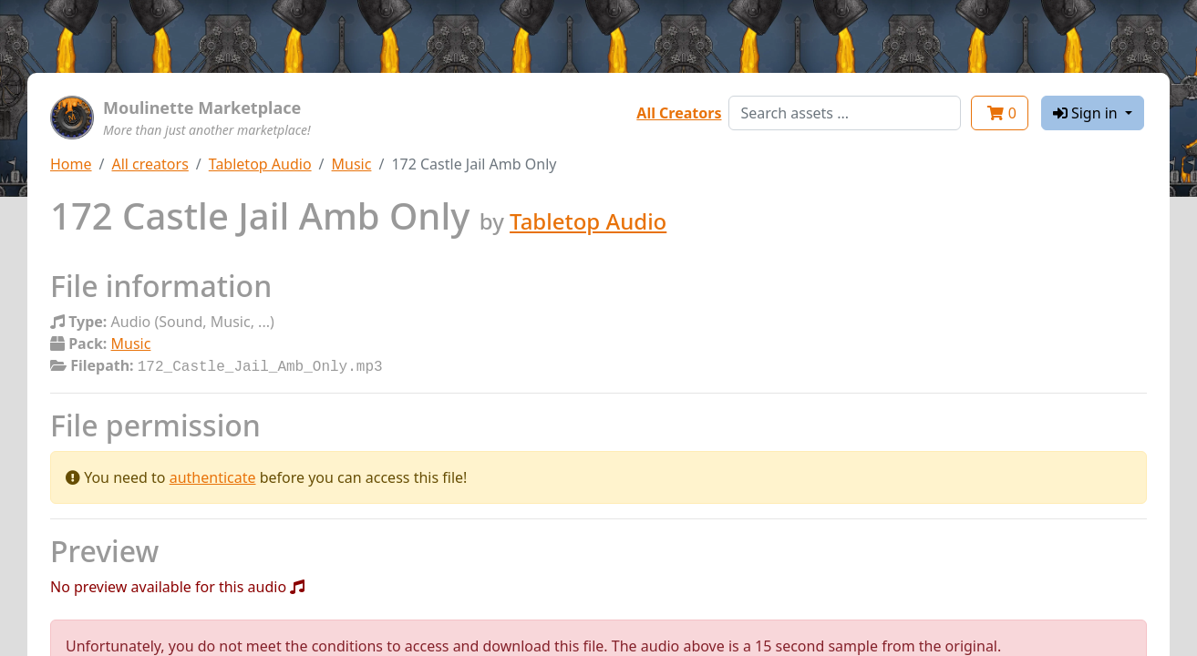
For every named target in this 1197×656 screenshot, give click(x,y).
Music (352, 164)
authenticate (213, 476)
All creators (149, 164)
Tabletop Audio (260, 164)
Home (71, 164)
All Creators (678, 113)
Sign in (1087, 113)
